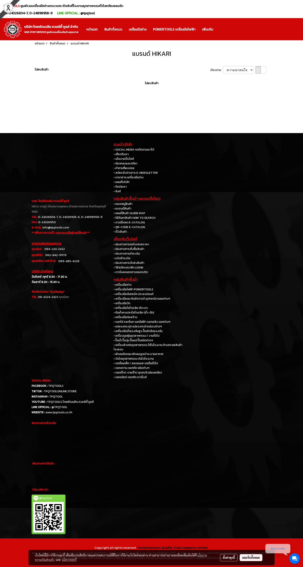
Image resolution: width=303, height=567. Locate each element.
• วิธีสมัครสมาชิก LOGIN (128, 267)
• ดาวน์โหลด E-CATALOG (129, 222)
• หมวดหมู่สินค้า (123, 204)
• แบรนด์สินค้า (122, 208)
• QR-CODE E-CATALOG (129, 227)
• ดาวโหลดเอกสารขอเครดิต (131, 272)
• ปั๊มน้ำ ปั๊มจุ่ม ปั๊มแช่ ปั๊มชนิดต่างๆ (133, 340)
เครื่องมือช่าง (137, 29)
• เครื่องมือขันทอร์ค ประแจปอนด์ (133, 294)
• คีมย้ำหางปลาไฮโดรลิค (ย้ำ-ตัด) (134, 312)
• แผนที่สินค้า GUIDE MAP (129, 213)
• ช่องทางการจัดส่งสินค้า (129, 263)
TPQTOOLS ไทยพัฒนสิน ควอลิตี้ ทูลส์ (70, 402)
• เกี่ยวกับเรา (121, 154)
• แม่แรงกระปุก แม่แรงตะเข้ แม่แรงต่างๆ (138, 326)
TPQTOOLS (55, 386)
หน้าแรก (92, 29)
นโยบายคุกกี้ (69, 560)
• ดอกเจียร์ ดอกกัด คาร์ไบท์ (130, 377)
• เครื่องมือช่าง (123, 285)
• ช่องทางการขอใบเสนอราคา (131, 244)
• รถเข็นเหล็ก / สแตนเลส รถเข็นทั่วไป (136, 363)
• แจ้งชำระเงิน (122, 258)
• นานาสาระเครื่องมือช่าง (129, 177)
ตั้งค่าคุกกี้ (229, 557)
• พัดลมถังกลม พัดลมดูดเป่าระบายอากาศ (138, 354)
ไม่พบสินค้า (41, 69)
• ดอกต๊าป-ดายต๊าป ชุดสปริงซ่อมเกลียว (138, 372)
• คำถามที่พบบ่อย (124, 168)
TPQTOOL (56, 396)
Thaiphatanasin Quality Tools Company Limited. (172, 547)
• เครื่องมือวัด (122, 303)
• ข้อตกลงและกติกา (125, 163)
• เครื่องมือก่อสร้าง (125, 317)
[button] (220, 29)
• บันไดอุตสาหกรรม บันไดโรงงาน (134, 358)
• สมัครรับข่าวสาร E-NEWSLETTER (136, 173)
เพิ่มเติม (207, 29)
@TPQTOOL (59, 407)
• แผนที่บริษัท (121, 182)
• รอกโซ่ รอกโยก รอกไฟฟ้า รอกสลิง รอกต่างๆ (142, 322)
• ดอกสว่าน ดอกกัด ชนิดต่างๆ (131, 368)
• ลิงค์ (117, 191)
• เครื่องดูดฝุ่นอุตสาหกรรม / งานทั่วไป (136, 336)
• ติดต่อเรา (120, 186)
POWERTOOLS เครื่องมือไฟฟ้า (174, 29)
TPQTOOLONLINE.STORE (60, 391)
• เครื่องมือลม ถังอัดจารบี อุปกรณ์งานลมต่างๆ (142, 298)
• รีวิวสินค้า (120, 231)
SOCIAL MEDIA (41, 380)
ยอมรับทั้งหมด (251, 557)
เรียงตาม (216, 70)
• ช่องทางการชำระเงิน (127, 253)
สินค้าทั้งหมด (113, 29)
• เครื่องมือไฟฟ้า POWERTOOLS (133, 289)
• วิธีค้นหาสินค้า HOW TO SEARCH (134, 218)
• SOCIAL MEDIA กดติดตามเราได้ (134, 149)
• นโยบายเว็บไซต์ (124, 159)
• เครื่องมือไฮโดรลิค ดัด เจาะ (131, 308)
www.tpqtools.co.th (58, 412)
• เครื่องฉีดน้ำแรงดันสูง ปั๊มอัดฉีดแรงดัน (138, 331)
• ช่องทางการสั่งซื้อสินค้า (129, 249)
